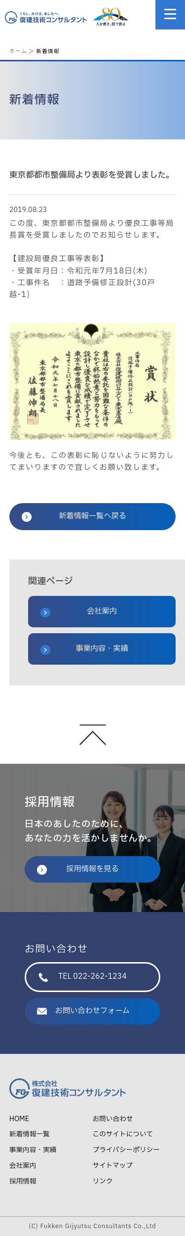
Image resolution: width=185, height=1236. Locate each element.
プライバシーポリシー (126, 1150)
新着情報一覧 (29, 1134)
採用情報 (23, 1181)
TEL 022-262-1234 (82, 976)
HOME (19, 1119)
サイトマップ (113, 1165)
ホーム (18, 50)
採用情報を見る (78, 869)
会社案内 (78, 612)
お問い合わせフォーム (83, 1011)
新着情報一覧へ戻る (74, 516)
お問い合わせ (113, 1119)
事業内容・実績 (84, 649)
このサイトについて (123, 1134)
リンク (103, 1181)
